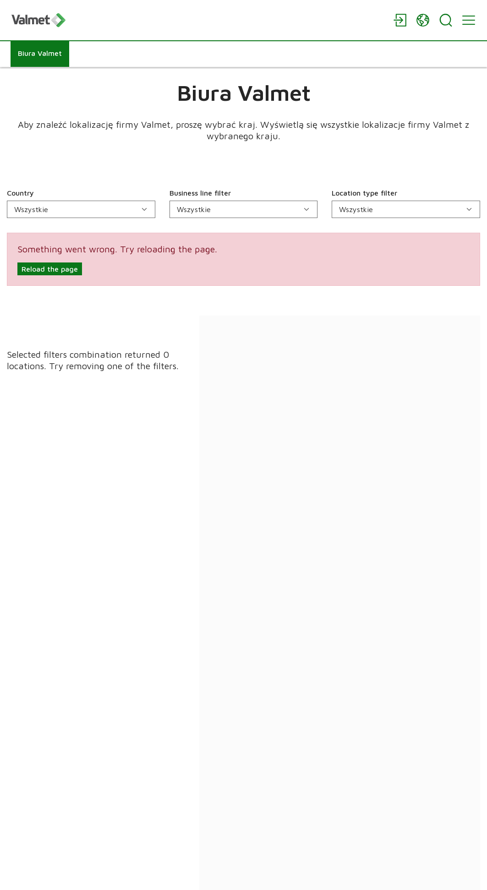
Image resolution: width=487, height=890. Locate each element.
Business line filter (200, 193)
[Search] (445, 20)
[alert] (243, 259)
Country (20, 193)
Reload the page (50, 269)
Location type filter (364, 193)
